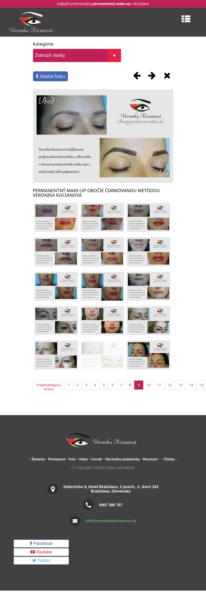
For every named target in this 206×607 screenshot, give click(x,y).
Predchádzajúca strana (49, 387)
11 (159, 385)
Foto (72, 459)
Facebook (41, 543)
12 (170, 385)
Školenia (38, 459)
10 (148, 385)
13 (180, 385)
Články (169, 459)
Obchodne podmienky (122, 459)
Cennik (96, 459)
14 (191, 385)
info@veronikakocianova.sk (111, 521)
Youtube (41, 552)
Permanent (56, 459)
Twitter (41, 560)
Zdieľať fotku (50, 76)
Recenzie (150, 459)
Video (83, 459)
